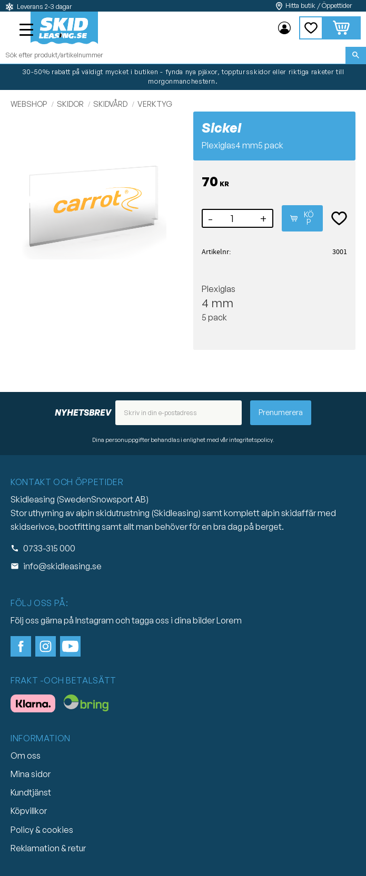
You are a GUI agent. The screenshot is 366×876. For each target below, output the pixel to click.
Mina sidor (31, 774)
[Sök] (355, 55)
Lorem (229, 620)
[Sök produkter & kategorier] (172, 55)
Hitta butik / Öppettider (318, 5)
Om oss (26, 755)
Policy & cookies (42, 829)
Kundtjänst (31, 792)
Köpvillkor (29, 810)
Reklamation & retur (48, 848)
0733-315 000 (49, 548)
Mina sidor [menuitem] (284, 28)
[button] (27, 31)
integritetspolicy (251, 440)
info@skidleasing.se (62, 566)
